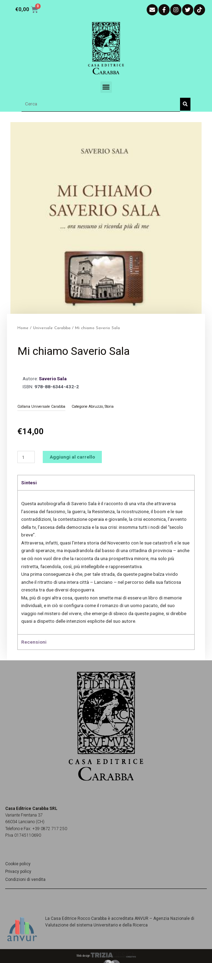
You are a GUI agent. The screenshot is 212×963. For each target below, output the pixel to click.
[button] (106, 87)
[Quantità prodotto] (26, 457)
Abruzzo (96, 406)
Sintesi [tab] (29, 482)
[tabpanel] (106, 562)
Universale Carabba (52, 328)
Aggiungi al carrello (72, 457)
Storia (109, 406)
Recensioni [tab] (34, 642)
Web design (106, 955)
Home (22, 328)
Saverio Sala (53, 378)
